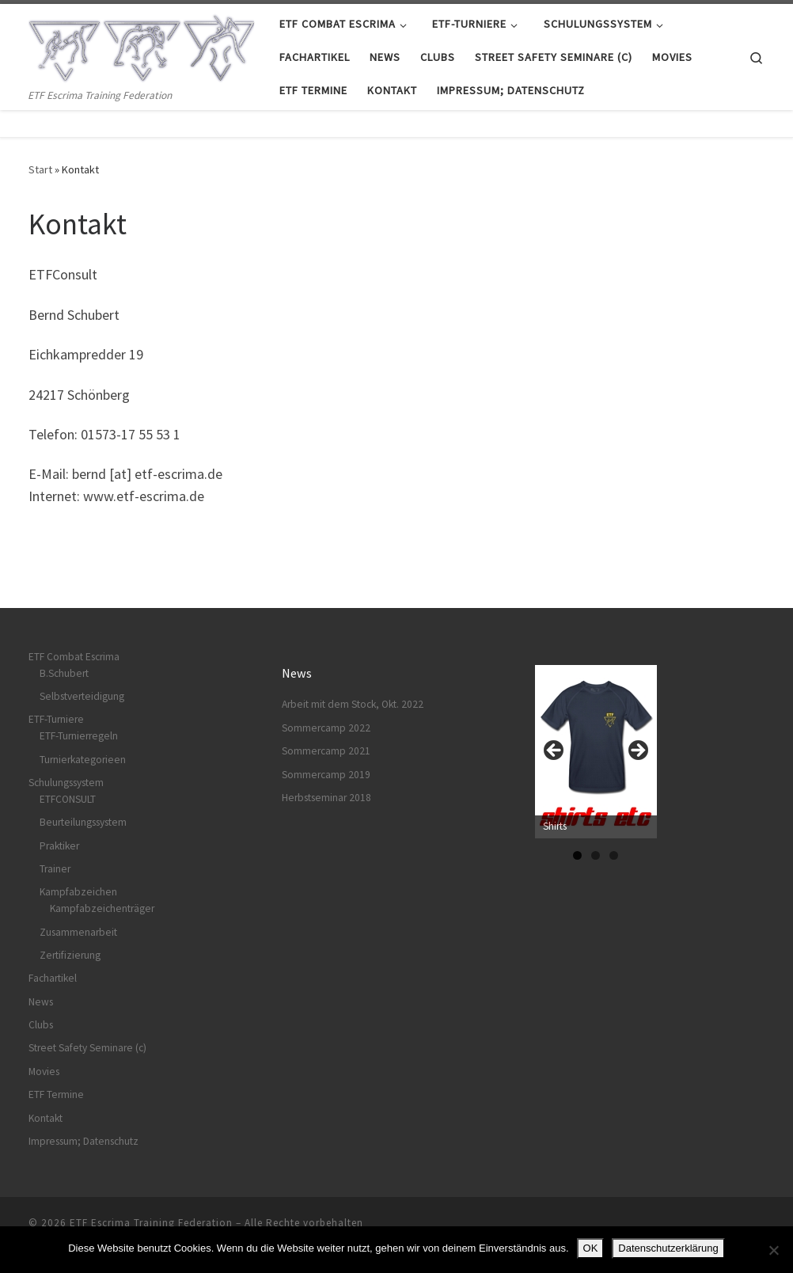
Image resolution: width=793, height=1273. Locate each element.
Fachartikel (52, 978)
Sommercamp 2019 (326, 774)
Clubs (40, 1025)
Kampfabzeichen (78, 892)
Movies (43, 1071)
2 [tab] (595, 855)
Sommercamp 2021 (326, 751)
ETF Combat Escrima (74, 656)
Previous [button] (555, 751)
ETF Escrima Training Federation (151, 1222)
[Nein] (773, 1250)
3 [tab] (613, 855)
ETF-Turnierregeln (79, 736)
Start (40, 169)
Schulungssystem (66, 782)
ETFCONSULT (68, 799)
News (40, 1002)
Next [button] (637, 751)
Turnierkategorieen (83, 759)
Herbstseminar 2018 (326, 797)
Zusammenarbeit (78, 932)
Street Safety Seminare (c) (87, 1047)
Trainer (55, 869)
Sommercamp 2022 (326, 728)
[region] (596, 755)
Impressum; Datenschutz (83, 1141)
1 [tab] (577, 855)
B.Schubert (64, 673)
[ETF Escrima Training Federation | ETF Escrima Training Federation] (142, 45)
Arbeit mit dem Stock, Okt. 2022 (352, 704)
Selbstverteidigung (82, 696)
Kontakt (45, 1118)
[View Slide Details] (596, 751)
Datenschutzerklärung (668, 1248)
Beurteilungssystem (83, 822)
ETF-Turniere (56, 719)
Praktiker (59, 846)
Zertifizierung (70, 955)
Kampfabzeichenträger (102, 908)
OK (590, 1248)
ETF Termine (56, 1094)
